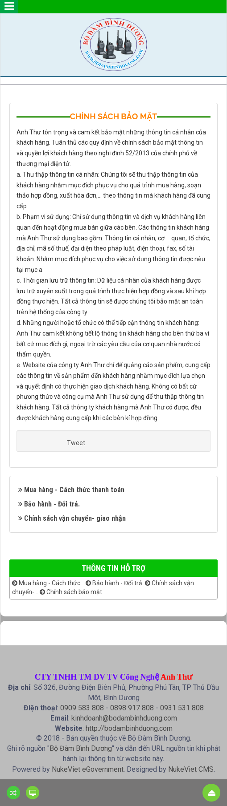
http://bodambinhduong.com (129, 728)
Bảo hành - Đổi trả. (52, 504)
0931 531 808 (182, 708)
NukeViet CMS (191, 769)
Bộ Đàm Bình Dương (81, 748)
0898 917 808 (132, 708)
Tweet (76, 442)
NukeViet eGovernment (88, 769)
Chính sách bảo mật (71, 591)
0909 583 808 (82, 708)
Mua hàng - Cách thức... (48, 583)
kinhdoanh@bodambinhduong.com (124, 718)
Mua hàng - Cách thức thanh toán (74, 490)
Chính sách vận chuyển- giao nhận (75, 518)
